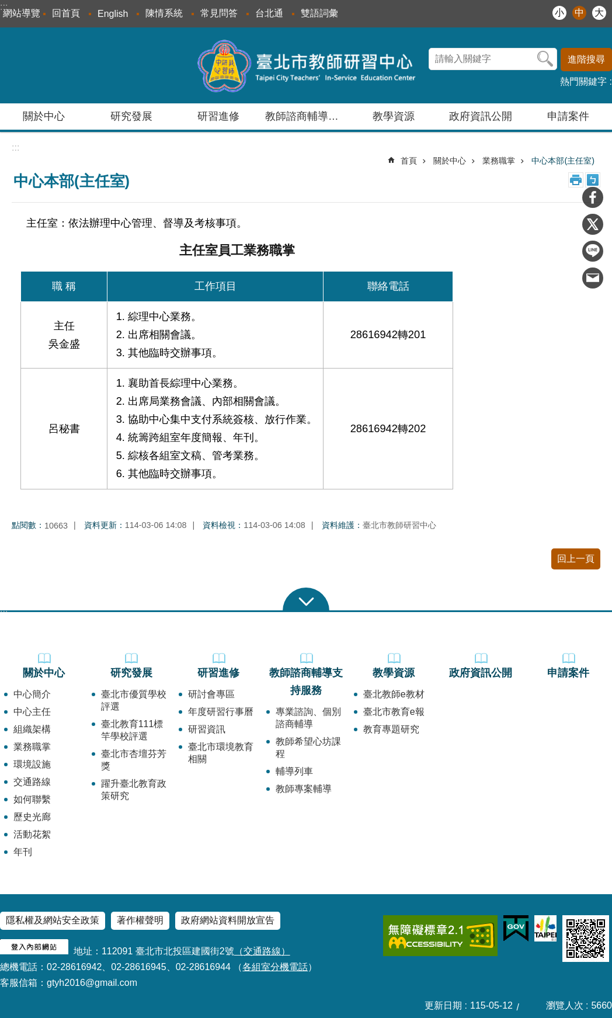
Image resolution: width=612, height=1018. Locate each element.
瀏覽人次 (564, 1005)
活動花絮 (32, 834)
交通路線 (32, 782)
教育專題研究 (391, 729)
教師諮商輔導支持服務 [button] (307, 116)
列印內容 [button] (575, 179)
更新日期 (443, 1005)
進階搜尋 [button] (586, 59)
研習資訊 (206, 729)
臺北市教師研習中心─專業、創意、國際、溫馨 (306, 65)
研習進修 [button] (218, 116)
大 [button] (599, 13)
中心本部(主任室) (562, 160)
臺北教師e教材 (394, 694)
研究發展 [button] (131, 116)
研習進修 (218, 673)
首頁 (409, 160)
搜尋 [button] (545, 59)
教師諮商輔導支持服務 (306, 681)
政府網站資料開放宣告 (227, 920)
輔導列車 (294, 771)
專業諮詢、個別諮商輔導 (308, 718)
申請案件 (568, 116)
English (113, 14)
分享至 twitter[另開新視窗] (592, 224)
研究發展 (131, 673)
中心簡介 (32, 694)
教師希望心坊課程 (308, 747)
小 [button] (559, 13)
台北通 (269, 13)
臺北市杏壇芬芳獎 (133, 760)
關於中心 (449, 160)
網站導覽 (21, 13)
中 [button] (579, 13)
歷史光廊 (32, 817)
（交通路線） (262, 951)
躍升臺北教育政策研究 (133, 790)
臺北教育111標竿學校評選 (132, 730)
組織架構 (32, 729)
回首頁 (66, 13)
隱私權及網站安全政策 (52, 920)
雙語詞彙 (319, 13)
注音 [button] (592, 179)
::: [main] (15, 147)
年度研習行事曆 (220, 712)
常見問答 (219, 13)
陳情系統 (164, 13)
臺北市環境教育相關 (220, 753)
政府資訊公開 (480, 116)
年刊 (22, 852)
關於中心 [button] (44, 116)
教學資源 (394, 673)
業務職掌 (498, 160)
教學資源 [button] (394, 116)
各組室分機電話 (275, 967)
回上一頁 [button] (575, 559)
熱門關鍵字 (583, 81)
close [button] (306, 599)
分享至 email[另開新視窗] (592, 278)
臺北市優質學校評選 (133, 700)
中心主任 (32, 712)
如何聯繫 (32, 799)
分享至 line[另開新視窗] (592, 251)
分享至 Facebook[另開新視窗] (592, 197)
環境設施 (32, 764)
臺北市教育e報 (394, 712)
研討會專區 (211, 694)
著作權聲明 (140, 920)
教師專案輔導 (304, 789)
